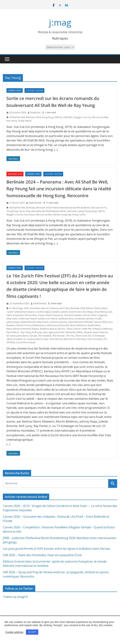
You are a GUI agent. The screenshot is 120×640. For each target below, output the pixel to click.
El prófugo (88, 311)
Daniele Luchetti (60, 311)
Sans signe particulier (54, 332)
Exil (110, 311)
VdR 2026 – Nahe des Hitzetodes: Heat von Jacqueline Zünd (42, 555)
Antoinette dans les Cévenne (44, 308)
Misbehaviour (39, 325)
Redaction (35, 112)
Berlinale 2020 (78, 308)
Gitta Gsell (11, 318)
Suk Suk (33, 335)
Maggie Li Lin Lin (82, 117)
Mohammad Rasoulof (58, 325)
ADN (26, 308)
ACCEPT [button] (32, 632)
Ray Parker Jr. (13, 332)
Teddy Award (24, 120)
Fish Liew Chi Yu (99, 207)
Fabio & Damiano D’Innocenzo (21, 315)
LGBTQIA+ (68, 117)
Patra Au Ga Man (100, 117)
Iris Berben (80, 318)
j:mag (60, 22)
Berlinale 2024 (33, 117)
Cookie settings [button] (14, 632)
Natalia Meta (93, 325)
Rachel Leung (60, 214)
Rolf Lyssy (37, 332)
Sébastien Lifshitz (74, 332)
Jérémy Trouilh (94, 318)
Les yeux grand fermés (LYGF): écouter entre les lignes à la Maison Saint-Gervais (56, 549)
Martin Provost (23, 325)
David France (75, 311)
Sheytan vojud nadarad (95, 332)
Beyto (104, 308)
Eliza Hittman (101, 311)
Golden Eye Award (27, 318)
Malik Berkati (35, 202)
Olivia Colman (74, 328)
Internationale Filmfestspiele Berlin (48, 211)
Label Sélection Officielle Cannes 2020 (87, 321)
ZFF (105, 339)
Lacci (109, 321)
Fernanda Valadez (73, 315)
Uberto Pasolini (14, 339)
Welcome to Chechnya (74, 339)
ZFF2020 (10, 342)
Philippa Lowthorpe (102, 328)
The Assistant (44, 335)
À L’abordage (16, 308)
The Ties (70, 335)
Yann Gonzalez (94, 339)
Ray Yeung (11, 120)
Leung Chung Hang (86, 211)
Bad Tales (65, 308)
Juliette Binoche (28, 321)
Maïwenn (10, 325)
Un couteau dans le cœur (36, 339)
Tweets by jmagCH (15, 597)
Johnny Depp (12, 321)
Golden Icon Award (47, 318)
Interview (71, 211)
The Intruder (58, 335)
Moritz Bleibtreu (78, 325)
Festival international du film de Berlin (71, 207)
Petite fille (87, 328)
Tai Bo (82, 214)
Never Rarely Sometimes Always (22, 328)
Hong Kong (47, 117)
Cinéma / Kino (14, 90)
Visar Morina (56, 339)
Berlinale (30, 207)
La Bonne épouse (58, 321)
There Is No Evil (83, 335)
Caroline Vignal (42, 311)
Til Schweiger (98, 335)
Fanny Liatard (45, 315)
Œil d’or (61, 328)
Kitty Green (42, 321)
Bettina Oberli (93, 308)
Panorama (29, 214)
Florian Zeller (90, 315)
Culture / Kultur (34, 90)
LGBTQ (101, 211)
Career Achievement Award (20, 311)
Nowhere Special (48, 328)
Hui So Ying (24, 211)
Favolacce (58, 315)
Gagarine (102, 315)
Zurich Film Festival (25, 342)
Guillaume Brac (66, 318)
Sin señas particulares (17, 335)
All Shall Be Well (17, 117)
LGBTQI (58, 117)
